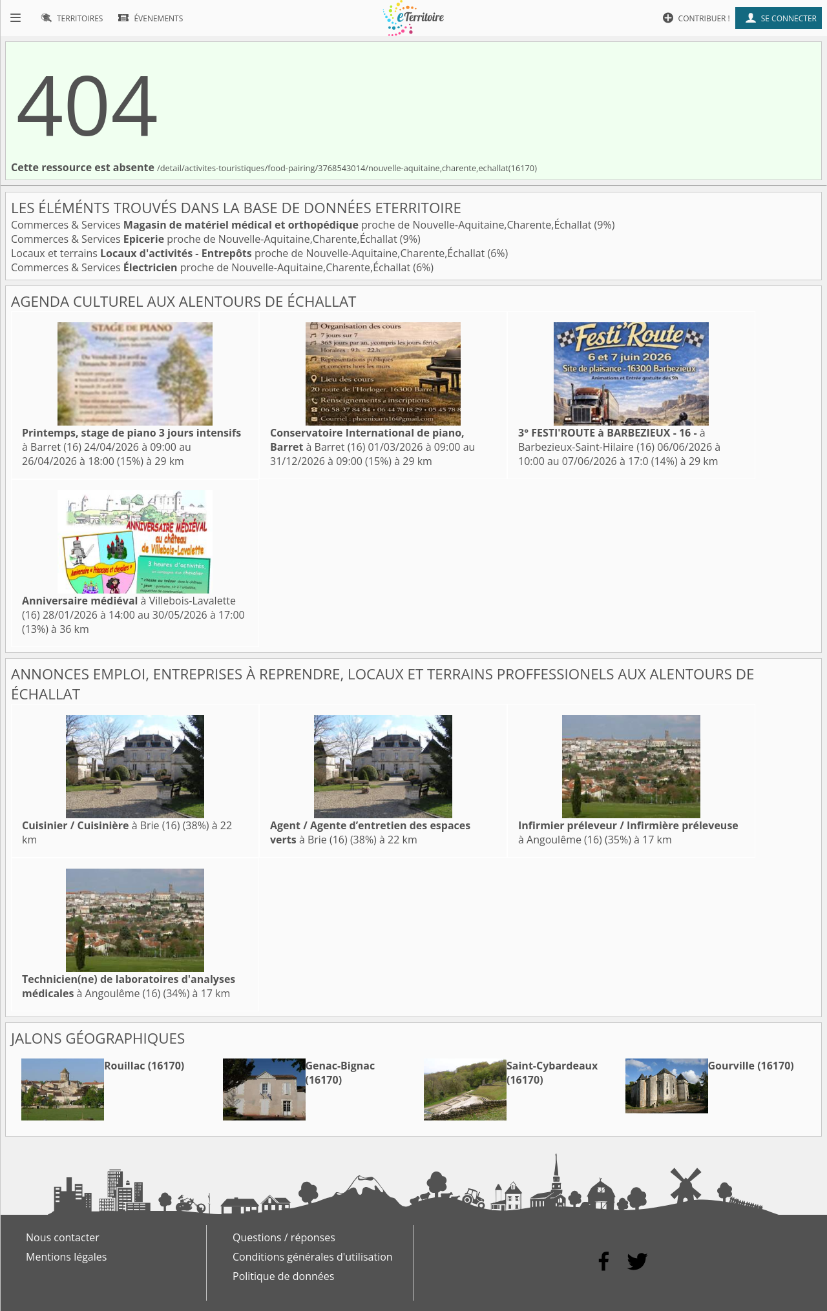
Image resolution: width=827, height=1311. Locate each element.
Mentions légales (66, 1257)
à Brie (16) (101, 825)
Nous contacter (62, 1237)
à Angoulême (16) (128, 986)
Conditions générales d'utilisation (313, 1257)
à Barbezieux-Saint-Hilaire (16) (612, 440)
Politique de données (283, 1276)
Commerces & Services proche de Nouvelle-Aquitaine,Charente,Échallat (302, 225)
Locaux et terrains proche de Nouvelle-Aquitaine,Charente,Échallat (249, 253)
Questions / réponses (284, 1237)
